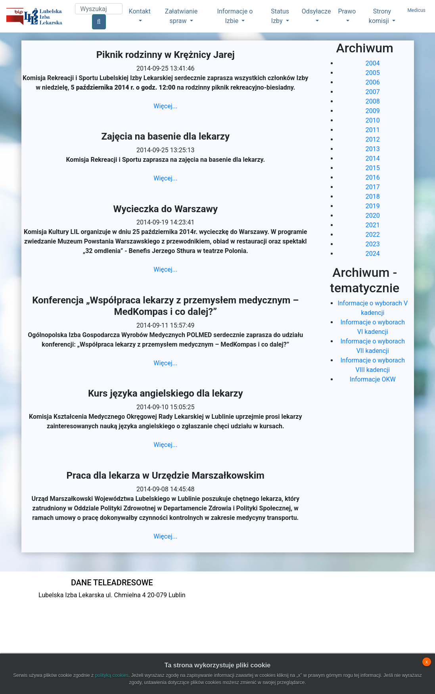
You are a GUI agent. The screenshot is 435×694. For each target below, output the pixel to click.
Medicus (416, 10)
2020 (373, 215)
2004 (373, 63)
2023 (373, 244)
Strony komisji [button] (380, 16)
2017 (373, 187)
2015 (373, 168)
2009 (373, 111)
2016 (373, 177)
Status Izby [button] (280, 16)
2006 (373, 82)
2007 (373, 92)
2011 (373, 130)
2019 (373, 206)
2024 (373, 253)
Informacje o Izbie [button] (235, 16)
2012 (373, 139)
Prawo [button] (347, 11)
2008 (373, 101)
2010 (373, 120)
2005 (373, 73)
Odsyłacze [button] (316, 11)
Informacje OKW (373, 379)
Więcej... (165, 106)
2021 (373, 225)
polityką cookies (111, 675)
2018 (373, 196)
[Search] (99, 8)
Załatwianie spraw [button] (181, 16)
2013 (373, 149)
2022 (373, 234)
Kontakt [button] (140, 11)
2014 (373, 158)
